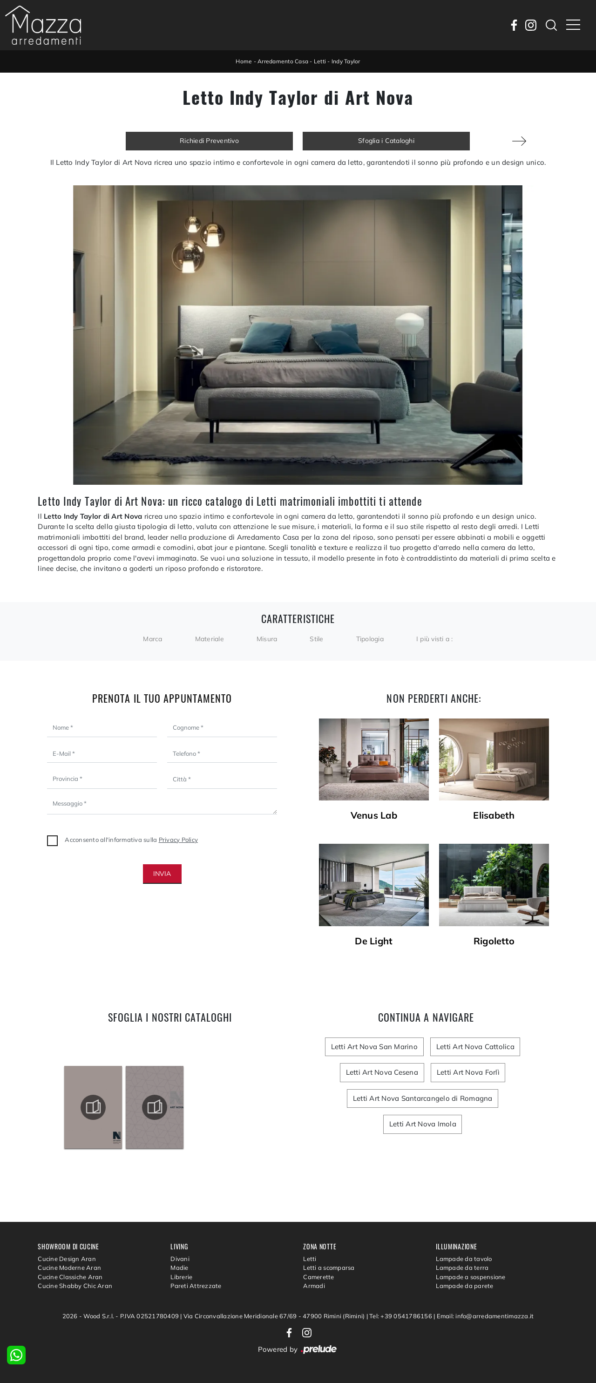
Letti (320, 61)
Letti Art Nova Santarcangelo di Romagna (423, 1098)
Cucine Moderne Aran (69, 1267)
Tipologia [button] (370, 639)
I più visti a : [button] (434, 639)
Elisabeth (494, 815)
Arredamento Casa (282, 61)
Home (244, 61)
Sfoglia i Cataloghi (386, 140)
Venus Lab (374, 815)
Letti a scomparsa (328, 1267)
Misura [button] (267, 639)
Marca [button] (152, 639)
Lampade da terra (462, 1267)
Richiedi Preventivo (209, 140)
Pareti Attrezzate (195, 1285)
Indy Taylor (346, 61)
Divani (180, 1258)
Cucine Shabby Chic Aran (75, 1285)
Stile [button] (316, 639)
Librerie (181, 1277)
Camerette (318, 1277)
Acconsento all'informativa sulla (131, 839)
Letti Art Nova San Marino (375, 1046)
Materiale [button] (209, 639)
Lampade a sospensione (470, 1277)
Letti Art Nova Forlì (467, 1072)
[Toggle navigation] (573, 25)
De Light (374, 941)
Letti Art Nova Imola (422, 1123)
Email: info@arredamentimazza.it (485, 1316)
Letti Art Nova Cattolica (474, 1046)
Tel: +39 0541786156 (401, 1316)
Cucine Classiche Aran (70, 1277)
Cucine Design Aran (67, 1258)
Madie (179, 1267)
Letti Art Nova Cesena (382, 1072)
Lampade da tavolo (464, 1258)
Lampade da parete (464, 1285)
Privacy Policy (178, 839)
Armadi (314, 1285)
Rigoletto (494, 941)
